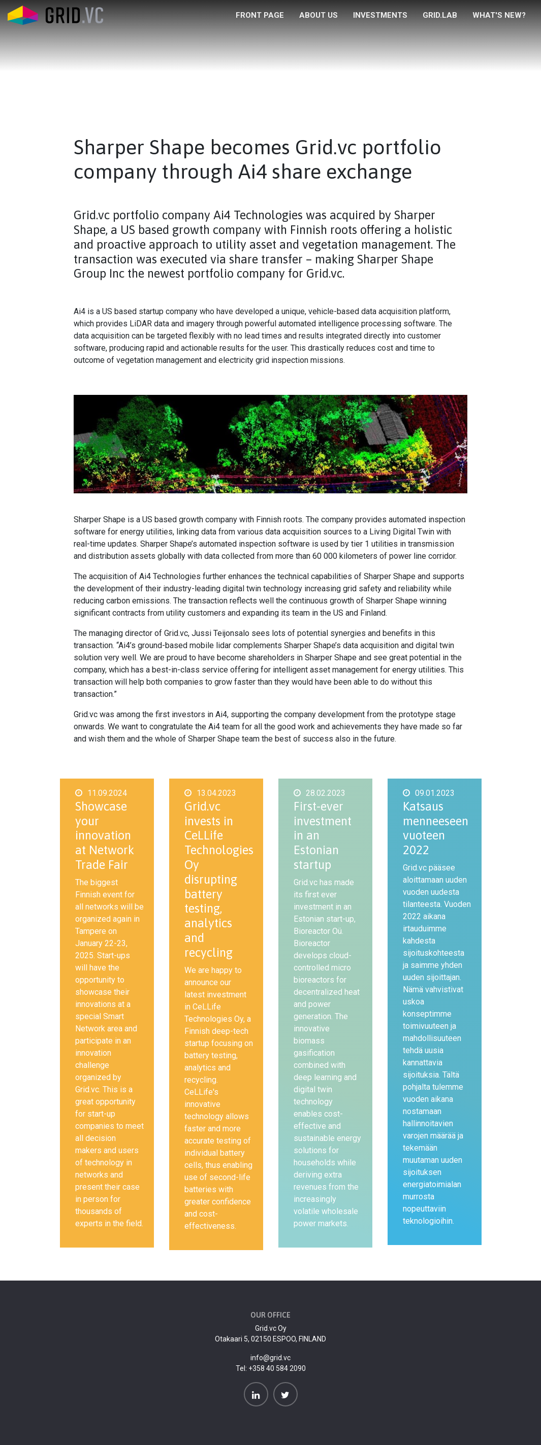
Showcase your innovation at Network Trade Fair (104, 835)
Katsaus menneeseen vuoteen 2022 (435, 828)
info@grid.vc (270, 1358)
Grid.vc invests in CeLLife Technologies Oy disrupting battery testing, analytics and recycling (218, 879)
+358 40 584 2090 (277, 1368)
